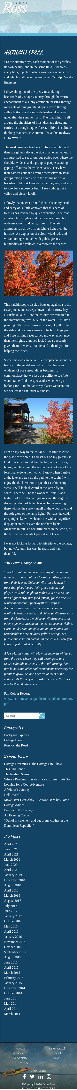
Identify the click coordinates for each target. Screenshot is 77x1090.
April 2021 (11, 854)
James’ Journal (57, 1048)
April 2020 (11, 870)
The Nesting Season (17, 774)
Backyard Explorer (16, 735)
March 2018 (12, 895)
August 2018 (12, 885)
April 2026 (11, 844)
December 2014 (14, 988)
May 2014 (10, 1003)
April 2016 (11, 931)
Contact (57, 1053)
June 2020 (10, 864)
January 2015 (13, 983)
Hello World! (12, 794)
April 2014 (11, 1008)
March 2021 (12, 859)
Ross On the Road (16, 745)
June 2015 (10, 962)
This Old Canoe (14, 769)
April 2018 (11, 890)
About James (20, 1053)
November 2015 (14, 942)
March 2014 (12, 1014)
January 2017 (13, 916)
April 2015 (11, 967)
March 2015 (12, 972)
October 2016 (13, 921)
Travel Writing (20, 1062)
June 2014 (10, 998)
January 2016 (13, 936)
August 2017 (12, 900)
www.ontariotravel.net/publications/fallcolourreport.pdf (38, 701)
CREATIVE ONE (45, 1088)
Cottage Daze (13, 740)
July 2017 (10, 906)
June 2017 (10, 911)
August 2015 (12, 957)
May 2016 (10, 926)
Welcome (20, 1048)
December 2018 (14, 880)
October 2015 (13, 947)
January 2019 (13, 875)
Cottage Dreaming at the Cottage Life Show (33, 764)
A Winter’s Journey (17, 789)
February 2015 (13, 978)
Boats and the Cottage (18, 810)
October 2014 (13, 993)
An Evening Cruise (16, 815)
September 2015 (14, 952)
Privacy (57, 1057)
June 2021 (10, 849)
